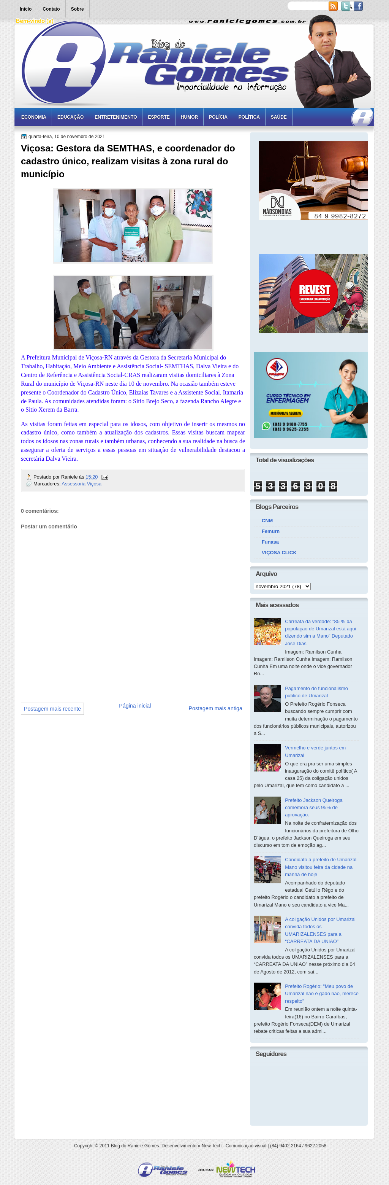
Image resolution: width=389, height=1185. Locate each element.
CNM (267, 520)
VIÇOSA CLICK (279, 552)
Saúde (279, 117)
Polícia (218, 117)
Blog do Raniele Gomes (135, 1145)
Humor (189, 117)
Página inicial (135, 706)
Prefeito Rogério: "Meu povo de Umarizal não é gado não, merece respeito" (322, 993)
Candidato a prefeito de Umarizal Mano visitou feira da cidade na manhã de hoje (320, 867)
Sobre (77, 9)
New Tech (211, 1145)
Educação (70, 117)
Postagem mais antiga (215, 708)
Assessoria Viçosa (81, 484)
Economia (33, 117)
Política (249, 117)
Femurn (271, 531)
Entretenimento (116, 117)
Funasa (270, 542)
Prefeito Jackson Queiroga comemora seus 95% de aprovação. (314, 807)
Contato (51, 9)
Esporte (158, 117)
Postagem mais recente (52, 709)
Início (26, 9)
